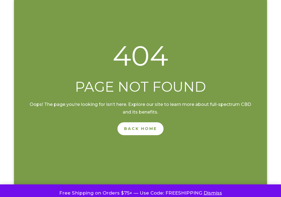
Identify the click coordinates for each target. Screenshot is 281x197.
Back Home (140, 128)
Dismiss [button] (213, 193)
